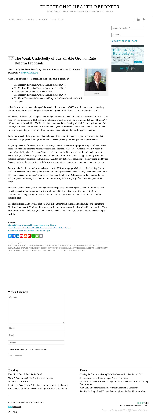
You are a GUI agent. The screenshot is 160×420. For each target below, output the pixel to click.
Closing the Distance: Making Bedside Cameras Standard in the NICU (111, 375)
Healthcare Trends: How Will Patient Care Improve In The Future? (38, 385)
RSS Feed (144, 19)
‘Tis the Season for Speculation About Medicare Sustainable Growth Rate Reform (39, 228)
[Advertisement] (58, 41)
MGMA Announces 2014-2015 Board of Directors (30, 378)
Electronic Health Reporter (80, 6)
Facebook (133, 19)
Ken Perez (18, 246)
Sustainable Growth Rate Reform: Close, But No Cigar (29, 231)
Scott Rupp (16, 243)
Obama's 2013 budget (44, 246)
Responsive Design (109, 411)
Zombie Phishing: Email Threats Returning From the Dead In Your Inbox (113, 392)
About (20, 19)
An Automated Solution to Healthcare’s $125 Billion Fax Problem (37, 389)
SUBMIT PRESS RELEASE (124, 41)
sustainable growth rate (20, 248)
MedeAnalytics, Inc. (30, 72)
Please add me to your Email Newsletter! (27, 349)
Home (12, 19)
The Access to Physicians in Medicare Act (54, 248)
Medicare (28, 246)
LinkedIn (138, 19)
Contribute (42, 19)
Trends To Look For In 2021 (20, 382)
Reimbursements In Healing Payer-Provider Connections (105, 378)
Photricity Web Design (140, 411)
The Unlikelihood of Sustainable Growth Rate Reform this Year (32, 225)
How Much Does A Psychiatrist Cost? (25, 375)
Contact (30, 19)
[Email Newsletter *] (127, 28)
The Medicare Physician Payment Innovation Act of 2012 (57, 250)
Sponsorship (57, 19)
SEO (123, 411)
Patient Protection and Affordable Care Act (77, 246)
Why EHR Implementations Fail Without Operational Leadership (109, 388)
